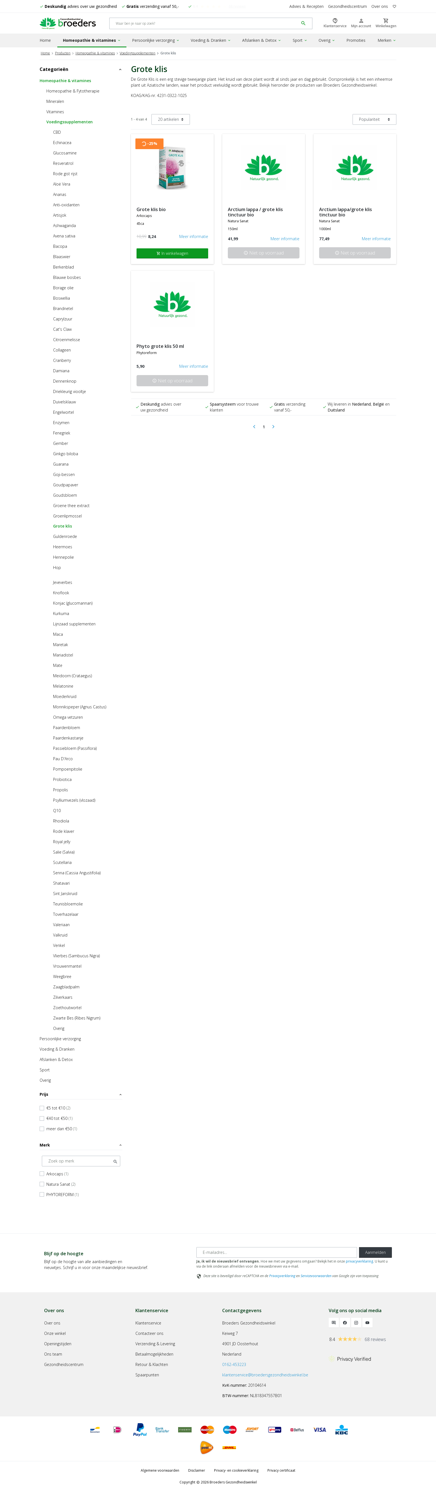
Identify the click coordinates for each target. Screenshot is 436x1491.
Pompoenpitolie (67, 768)
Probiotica (62, 778)
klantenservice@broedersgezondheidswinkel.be (265, 1374)
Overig (327, 40)
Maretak (60, 643)
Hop (57, 566)
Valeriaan (61, 923)
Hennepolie (63, 556)
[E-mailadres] (276, 1251)
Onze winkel (55, 1332)
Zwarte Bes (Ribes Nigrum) (76, 1017)
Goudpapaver (65, 484)
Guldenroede (65, 535)
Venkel (59, 944)
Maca (58, 633)
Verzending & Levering (155, 1343)
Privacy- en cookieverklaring (236, 1469)
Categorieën (81, 68)
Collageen (62, 349)
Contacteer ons (149, 1332)
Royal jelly (61, 840)
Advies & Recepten (306, 6)
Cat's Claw (62, 328)
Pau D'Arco (63, 757)
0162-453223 (234, 1363)
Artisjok (59, 214)
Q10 (57, 809)
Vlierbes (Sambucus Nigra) (76, 955)
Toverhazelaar (65, 913)
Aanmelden (375, 1251)
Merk (81, 1144)
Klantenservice (148, 1322)
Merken (387, 40)
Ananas (59, 193)
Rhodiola (61, 820)
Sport (300, 40)
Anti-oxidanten (66, 204)
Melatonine (63, 685)
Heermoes (62, 546)
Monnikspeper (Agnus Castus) (79, 706)
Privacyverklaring (282, 1275)
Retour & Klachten (151, 1363)
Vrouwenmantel (67, 965)
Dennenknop (64, 380)
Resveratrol (63, 162)
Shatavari (61, 882)
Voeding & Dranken (211, 40)
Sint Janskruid (65, 892)
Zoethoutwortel (67, 1006)
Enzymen (61, 421)
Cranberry (62, 359)
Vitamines (55, 111)
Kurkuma (61, 612)
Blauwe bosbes (67, 276)
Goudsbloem (65, 494)
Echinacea (62, 141)
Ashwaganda (64, 224)
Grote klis (62, 525)
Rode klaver (63, 830)
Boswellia (61, 297)
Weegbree (62, 975)
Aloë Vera (61, 183)
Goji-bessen (64, 473)
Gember (60, 442)
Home (45, 40)
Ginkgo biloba (65, 453)
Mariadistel (63, 654)
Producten (63, 52)
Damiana (61, 370)
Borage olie (63, 287)
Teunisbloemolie (68, 903)
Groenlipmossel (67, 515)
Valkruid (60, 934)
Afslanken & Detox (261, 40)
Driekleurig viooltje (69, 390)
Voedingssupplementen (137, 52)
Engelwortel (63, 411)
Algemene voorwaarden (160, 1469)
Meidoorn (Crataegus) (72, 675)
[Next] (273, 426)
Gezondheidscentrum (347, 6)
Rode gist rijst (65, 172)
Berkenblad (63, 266)
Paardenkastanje (68, 737)
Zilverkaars (62, 996)
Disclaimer (196, 1469)
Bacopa (60, 245)
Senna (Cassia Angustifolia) (77, 872)
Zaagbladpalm (66, 986)
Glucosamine (65, 152)
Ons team (53, 1353)
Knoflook (61, 592)
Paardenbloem (66, 726)
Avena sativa (64, 235)
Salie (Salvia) (63, 851)
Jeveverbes (62, 581)
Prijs (81, 1093)
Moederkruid (64, 695)
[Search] (204, 23)
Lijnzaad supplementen (74, 623)
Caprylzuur (62, 318)
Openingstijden (57, 1343)
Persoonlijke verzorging (156, 40)
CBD (57, 131)
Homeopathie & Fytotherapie (72, 90)
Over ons (379, 6)
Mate (57, 664)
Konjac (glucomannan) (72, 602)
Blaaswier (61, 255)
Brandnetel (63, 307)
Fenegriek (61, 432)
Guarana (61, 463)
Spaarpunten (147, 1374)
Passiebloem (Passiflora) (75, 747)
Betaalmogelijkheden (154, 1353)
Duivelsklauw (64, 401)
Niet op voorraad (264, 252)
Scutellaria (62, 861)
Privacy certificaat (281, 1469)
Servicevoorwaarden (316, 1275)
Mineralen (55, 100)
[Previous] (254, 426)
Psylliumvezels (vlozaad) (74, 799)
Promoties (355, 40)
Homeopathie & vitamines (92, 40)
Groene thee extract (71, 504)
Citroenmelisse (66, 338)
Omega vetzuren (68, 716)
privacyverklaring (359, 1260)
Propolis (60, 789)
